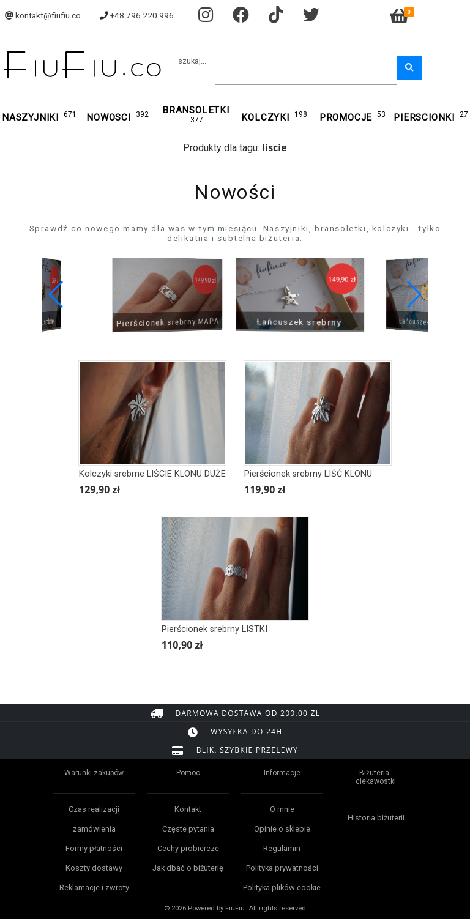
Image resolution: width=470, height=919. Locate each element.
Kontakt (187, 809)
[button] (413, 294)
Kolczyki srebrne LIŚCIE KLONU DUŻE (152, 474)
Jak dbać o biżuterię (187, 867)
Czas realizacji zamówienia (94, 819)
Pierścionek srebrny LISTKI (214, 629)
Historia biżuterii (376, 817)
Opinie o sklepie (282, 828)
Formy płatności (93, 848)
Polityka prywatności (282, 867)
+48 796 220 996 (142, 15)
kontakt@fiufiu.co (48, 15)
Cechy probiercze (188, 848)
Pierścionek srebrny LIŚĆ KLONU (308, 474)
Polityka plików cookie (282, 887)
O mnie (282, 809)
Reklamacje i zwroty (94, 887)
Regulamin (281, 848)
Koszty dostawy (93, 867)
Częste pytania (188, 828)
